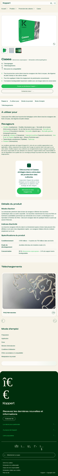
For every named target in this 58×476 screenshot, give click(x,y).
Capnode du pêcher (31, 135)
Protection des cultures (26, 8)
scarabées (13, 135)
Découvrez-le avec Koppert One (30, 191)
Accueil (3, 8)
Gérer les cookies (8, 462)
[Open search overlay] (51, 3)
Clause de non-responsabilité (11, 467)
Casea (39, 8)
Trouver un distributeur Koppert (27, 86)
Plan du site (6, 472)
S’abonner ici (10, 418)
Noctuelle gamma (47, 131)
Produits (12, 8)
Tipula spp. (31, 139)
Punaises (6, 141)
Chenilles (6, 127)
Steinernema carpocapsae (30, 251)
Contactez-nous (27, 91)
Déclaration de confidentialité (11, 465)
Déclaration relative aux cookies (11, 470)
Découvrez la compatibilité (11, 69)
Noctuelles (28, 131)
